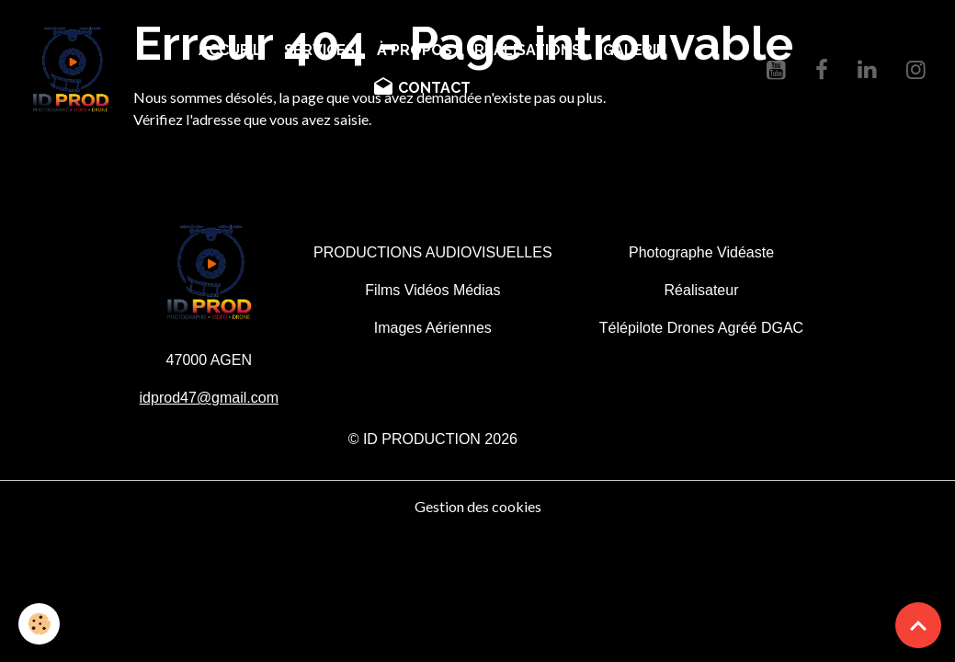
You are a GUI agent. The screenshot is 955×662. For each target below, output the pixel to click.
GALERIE (634, 50)
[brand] (71, 70)
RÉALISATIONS (527, 50)
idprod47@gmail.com (209, 397)
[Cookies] (39, 624)
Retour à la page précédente (221, 163)
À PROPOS (414, 50)
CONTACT (421, 87)
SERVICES (319, 50)
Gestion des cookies (478, 506)
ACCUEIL (230, 50)
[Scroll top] (918, 625)
